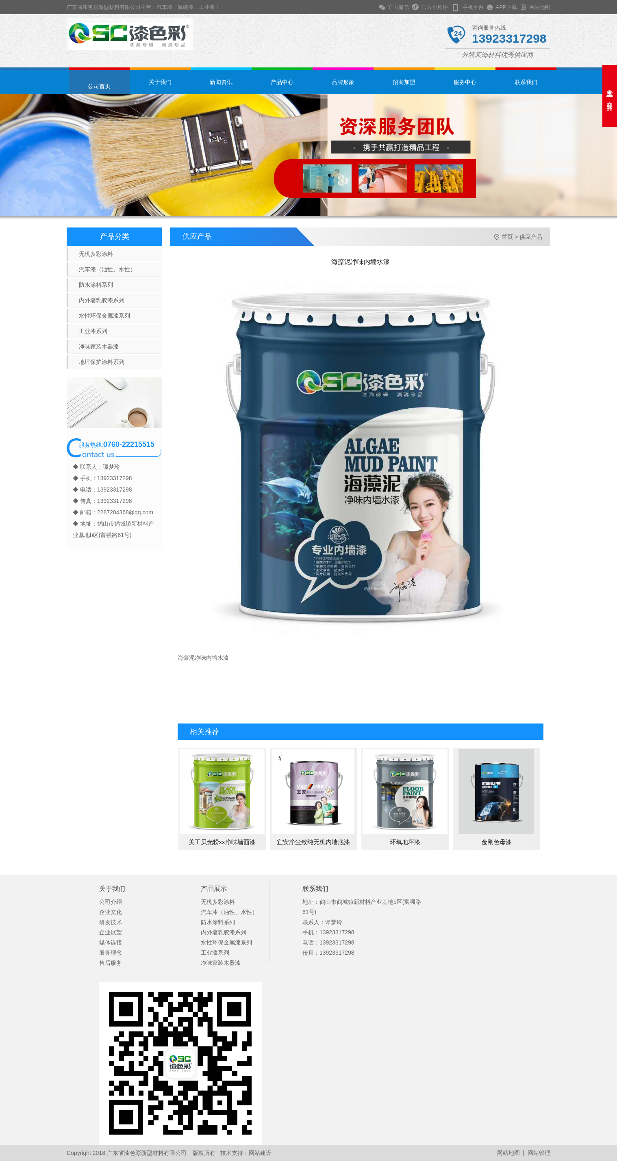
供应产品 (530, 237)
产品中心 (282, 82)
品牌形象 (343, 82)
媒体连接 (110, 942)
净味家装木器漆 (99, 346)
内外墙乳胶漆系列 (101, 300)
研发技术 (110, 922)
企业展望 (110, 932)
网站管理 (539, 1153)
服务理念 (110, 952)
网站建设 (260, 1153)
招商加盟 (404, 82)
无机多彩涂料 (96, 254)
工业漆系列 (93, 331)
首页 (507, 237)
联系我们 (526, 82)
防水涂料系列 (96, 285)
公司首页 (99, 86)
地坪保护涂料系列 (101, 362)
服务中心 (465, 82)
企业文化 (110, 912)
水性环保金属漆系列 (104, 315)
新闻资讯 (221, 82)
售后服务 (110, 963)
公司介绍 (110, 902)
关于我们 (160, 82)
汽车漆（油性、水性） (107, 269)
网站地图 (538, 7)
